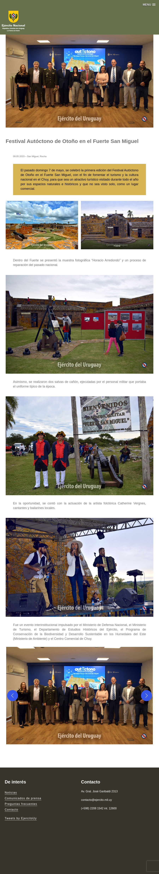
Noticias (11, 792)
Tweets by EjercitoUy (21, 818)
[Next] (146, 695)
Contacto (11, 809)
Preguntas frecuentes (21, 803)
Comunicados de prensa (23, 798)
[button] (149, 5)
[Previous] (12, 695)
